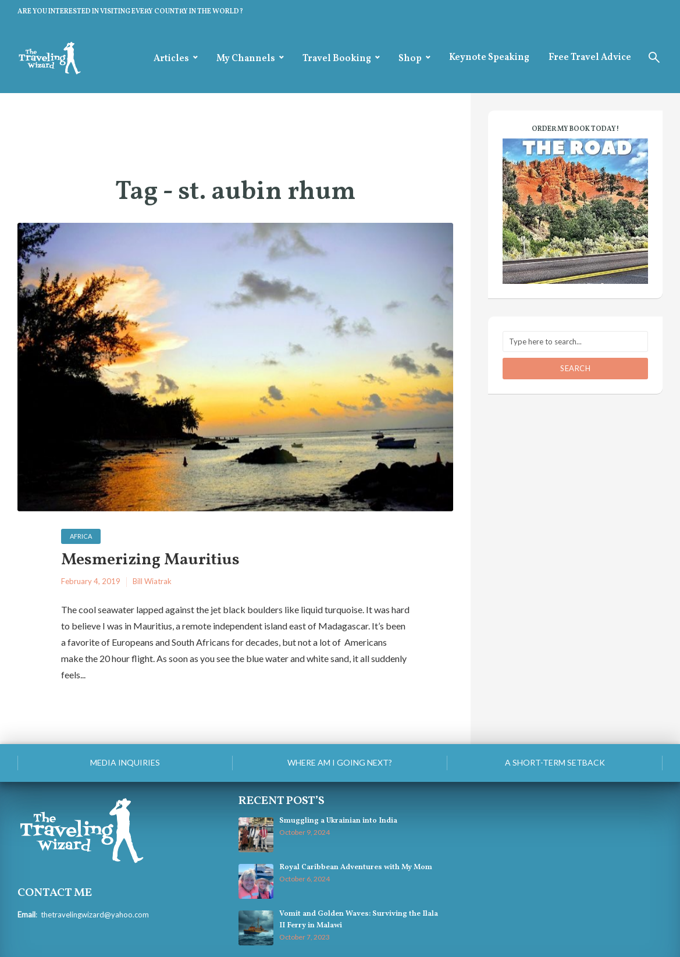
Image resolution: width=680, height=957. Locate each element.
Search (575, 368)
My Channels (245, 58)
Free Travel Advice (590, 57)
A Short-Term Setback (555, 762)
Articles (171, 58)
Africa (81, 536)
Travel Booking (336, 58)
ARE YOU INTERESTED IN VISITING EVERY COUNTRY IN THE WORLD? (130, 11)
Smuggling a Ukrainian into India (338, 821)
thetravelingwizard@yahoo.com (95, 914)
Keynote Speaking (489, 57)
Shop (410, 58)
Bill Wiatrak (152, 581)
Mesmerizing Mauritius (150, 560)
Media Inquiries (125, 762)
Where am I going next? (339, 762)
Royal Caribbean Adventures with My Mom (355, 867)
